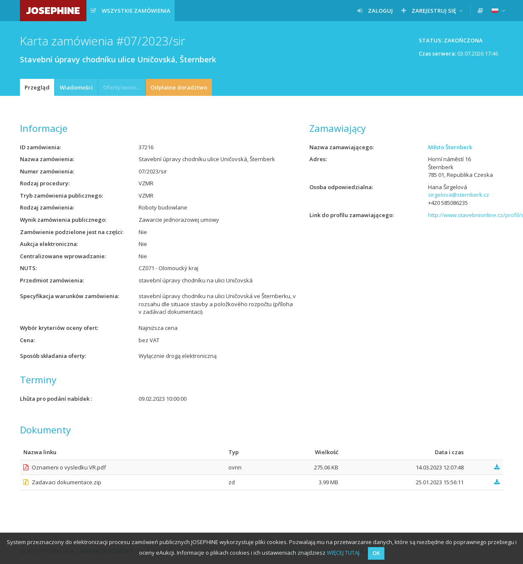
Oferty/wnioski (123, 87)
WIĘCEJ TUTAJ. (344, 552)
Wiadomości (76, 87)
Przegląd (37, 87)
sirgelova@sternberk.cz (458, 194)
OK (376, 553)
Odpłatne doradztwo (178, 87)
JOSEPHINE (53, 10)
